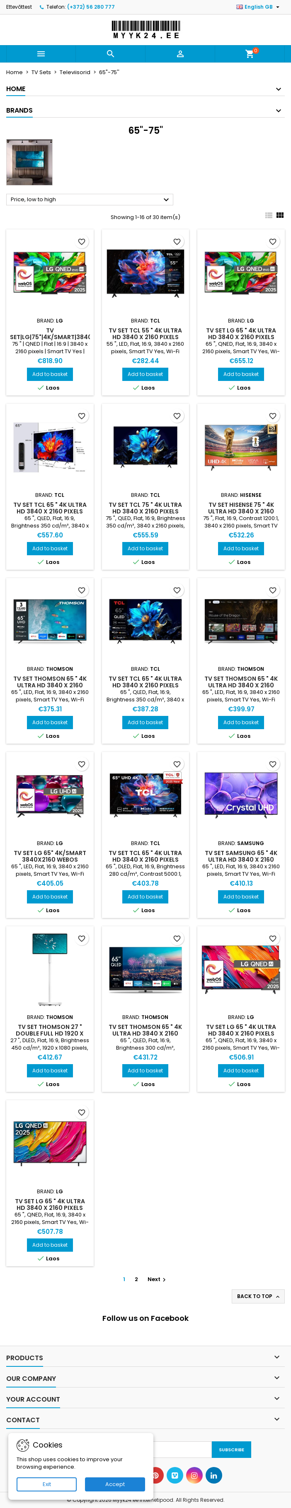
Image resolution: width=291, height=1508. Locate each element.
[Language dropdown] (258, 7)
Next (158, 1279)
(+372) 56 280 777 (91, 6)
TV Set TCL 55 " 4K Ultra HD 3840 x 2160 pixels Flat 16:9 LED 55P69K (145, 337)
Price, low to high (91, 200)
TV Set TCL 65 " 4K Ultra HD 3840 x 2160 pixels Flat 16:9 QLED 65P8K (50, 511)
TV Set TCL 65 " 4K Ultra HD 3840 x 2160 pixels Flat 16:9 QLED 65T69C (145, 685)
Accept (115, 1484)
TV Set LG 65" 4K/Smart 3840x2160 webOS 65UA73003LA (50, 859)
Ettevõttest (19, 6)
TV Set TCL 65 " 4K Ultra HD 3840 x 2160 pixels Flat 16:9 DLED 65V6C (145, 859)
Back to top (259, 1296)
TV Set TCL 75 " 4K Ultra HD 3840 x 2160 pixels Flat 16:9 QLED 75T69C (145, 511)
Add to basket (50, 374)
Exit (47, 1484)
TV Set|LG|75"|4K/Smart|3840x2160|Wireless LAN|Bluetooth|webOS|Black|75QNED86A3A (78, 337)
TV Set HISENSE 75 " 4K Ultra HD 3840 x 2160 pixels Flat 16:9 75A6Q (241, 511)
